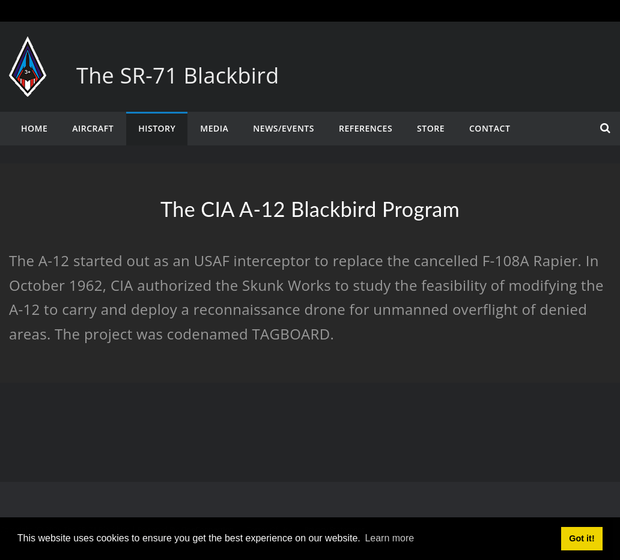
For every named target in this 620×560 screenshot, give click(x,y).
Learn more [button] (389, 538)
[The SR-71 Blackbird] (27, 48)
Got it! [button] (581, 538)
